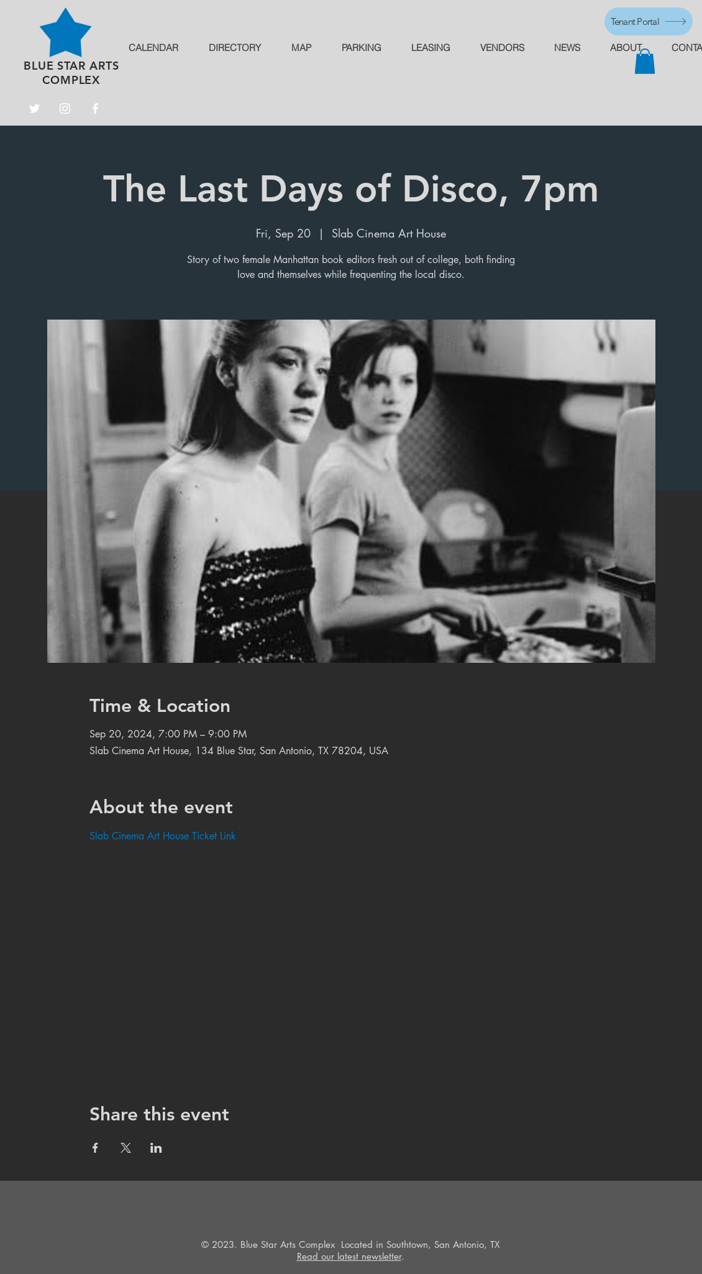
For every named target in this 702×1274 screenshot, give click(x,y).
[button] (644, 61)
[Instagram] (65, 108)
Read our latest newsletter (349, 1256)
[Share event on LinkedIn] (156, 1148)
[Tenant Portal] (648, 21)
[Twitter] (34, 108)
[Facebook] (95, 108)
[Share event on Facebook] (95, 1148)
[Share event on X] (126, 1148)
